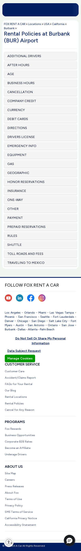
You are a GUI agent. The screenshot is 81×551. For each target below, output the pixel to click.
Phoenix (10, 317)
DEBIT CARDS (17, 119)
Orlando (29, 312)
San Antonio (36, 325)
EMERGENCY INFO (21, 146)
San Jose (68, 325)
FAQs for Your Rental (18, 384)
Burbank (10, 329)
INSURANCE (16, 191)
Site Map (10, 473)
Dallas (22, 329)
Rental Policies (14, 403)
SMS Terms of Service (19, 512)
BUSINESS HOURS (21, 83)
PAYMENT (15, 218)
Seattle (44, 317)
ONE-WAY (15, 200)
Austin (20, 325)
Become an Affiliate (18, 448)
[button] (69, 540)
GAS (10, 164)
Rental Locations (16, 397)
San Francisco (27, 317)
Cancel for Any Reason (19, 410)
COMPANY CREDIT (21, 101)
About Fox (12, 492)
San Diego (38, 321)
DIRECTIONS (17, 128)
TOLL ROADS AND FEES (25, 254)
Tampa (69, 312)
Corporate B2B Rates (18, 441)
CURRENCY (16, 110)
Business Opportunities (20, 435)
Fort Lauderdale (63, 317)
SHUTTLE (14, 245)
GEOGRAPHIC (18, 173)
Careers (10, 480)
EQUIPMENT (17, 155)
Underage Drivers (16, 454)
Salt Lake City (58, 321)
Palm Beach (47, 329)
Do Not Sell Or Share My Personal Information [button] (40, 341)
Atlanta (33, 329)
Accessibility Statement (20, 525)
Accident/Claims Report (20, 377)
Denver (9, 321)
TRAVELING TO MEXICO (25, 263)
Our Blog (10, 390)
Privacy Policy (14, 505)
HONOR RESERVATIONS (25, 182)
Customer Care (14, 371)
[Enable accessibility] (9, 542)
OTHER (13, 209)
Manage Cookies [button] (20, 358)
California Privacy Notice (21, 518)
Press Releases (14, 486)
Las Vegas (56, 312)
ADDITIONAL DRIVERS (24, 56)
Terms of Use (13, 499)
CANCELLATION (20, 92)
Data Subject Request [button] (24, 351)
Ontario (53, 325)
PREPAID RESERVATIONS (26, 227)
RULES (12, 236)
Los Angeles (13, 312)
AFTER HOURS (18, 65)
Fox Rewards (13, 429)
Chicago (22, 321)
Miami (42, 312)
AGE (10, 74)
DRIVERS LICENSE (21, 137)
